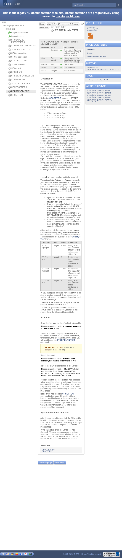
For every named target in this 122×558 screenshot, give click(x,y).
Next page (59, 463)
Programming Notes (18, 32)
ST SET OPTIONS (17, 87)
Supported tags (16, 36)
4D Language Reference (13, 25)
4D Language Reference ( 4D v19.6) (99, 97)
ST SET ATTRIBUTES (19, 83)
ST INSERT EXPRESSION (21, 76)
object (42, 91)
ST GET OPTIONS (17, 61)
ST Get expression (17, 57)
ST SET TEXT (15, 95)
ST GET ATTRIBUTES (19, 49)
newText (59, 86)
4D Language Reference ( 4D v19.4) (99, 94)
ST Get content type (18, 53)
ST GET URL (15, 72)
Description (47, 78)
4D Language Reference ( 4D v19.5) (99, 95)
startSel (54, 180)
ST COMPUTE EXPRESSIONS (16, 41)
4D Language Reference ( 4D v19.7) (99, 99)
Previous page (45, 463)
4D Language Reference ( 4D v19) (98, 90)
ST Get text (14, 68)
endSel (65, 180)
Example (45, 317)
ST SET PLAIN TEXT (66, 340)
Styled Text (10, 29)
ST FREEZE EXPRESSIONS (22, 46)
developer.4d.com (68, 16)
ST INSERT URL (16, 80)
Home (3, 22)
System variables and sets (55, 413)
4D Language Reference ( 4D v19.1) (99, 92)
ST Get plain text (16, 64)
